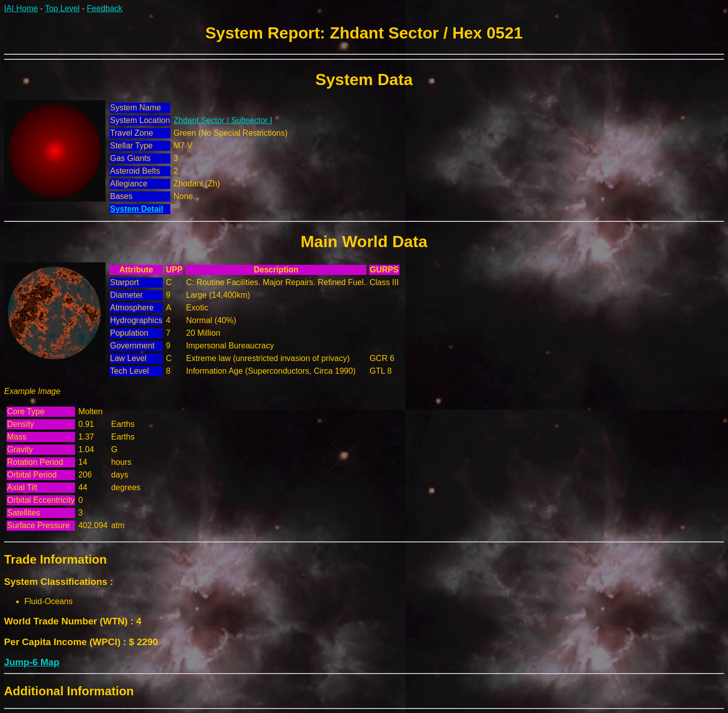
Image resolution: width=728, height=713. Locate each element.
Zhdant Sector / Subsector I (222, 120)
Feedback (104, 8)
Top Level (62, 8)
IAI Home (21, 8)
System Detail (136, 209)
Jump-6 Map (31, 662)
